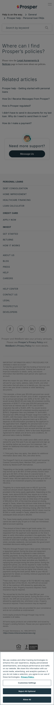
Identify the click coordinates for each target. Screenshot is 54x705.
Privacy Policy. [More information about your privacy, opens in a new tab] (27, 677)
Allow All (27, 699)
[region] (27, 678)
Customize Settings (27, 683)
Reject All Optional (27, 691)
